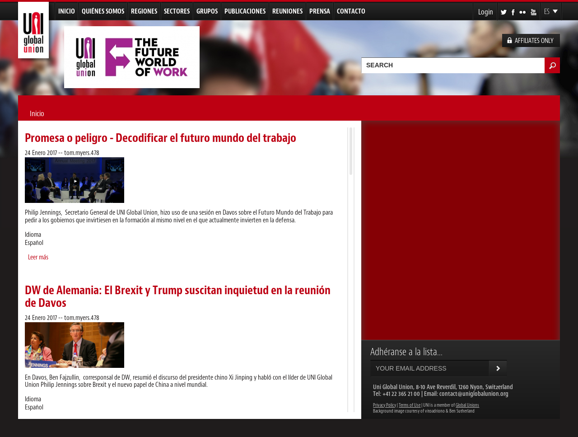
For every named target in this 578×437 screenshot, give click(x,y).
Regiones (144, 11)
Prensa (319, 11)
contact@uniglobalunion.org (473, 394)
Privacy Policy (384, 405)
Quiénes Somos (103, 11)
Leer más (38, 257)
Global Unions (467, 405)
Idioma (33, 235)
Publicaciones (245, 11)
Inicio (66, 11)
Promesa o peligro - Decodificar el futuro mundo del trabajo (160, 138)
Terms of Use (409, 405)
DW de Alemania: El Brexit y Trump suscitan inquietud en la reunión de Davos (178, 296)
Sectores (177, 11)
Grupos (207, 11)
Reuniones (287, 11)
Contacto (351, 11)
